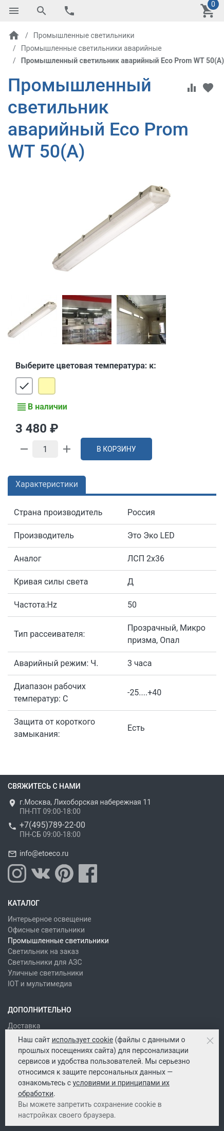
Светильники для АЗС (45, 962)
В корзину (116, 449)
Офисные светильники (46, 930)
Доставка (24, 1026)
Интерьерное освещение (49, 919)
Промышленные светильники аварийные (91, 48)
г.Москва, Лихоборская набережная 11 (85, 802)
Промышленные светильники (84, 35)
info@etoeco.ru (44, 853)
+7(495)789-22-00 (52, 825)
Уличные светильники (45, 973)
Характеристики (46, 484)
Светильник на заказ (43, 951)
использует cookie (82, 1040)
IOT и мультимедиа (40, 984)
